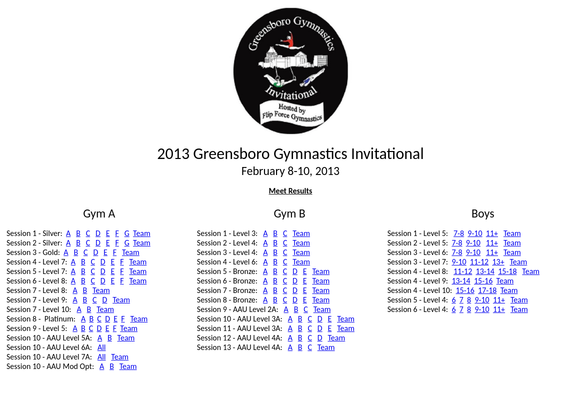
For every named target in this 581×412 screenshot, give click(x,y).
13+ (498, 261)
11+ (492, 233)
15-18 (507, 271)
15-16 (483, 281)
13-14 (485, 271)
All (102, 347)
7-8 (459, 233)
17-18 (487, 290)
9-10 (475, 233)
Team (141, 233)
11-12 (479, 261)
